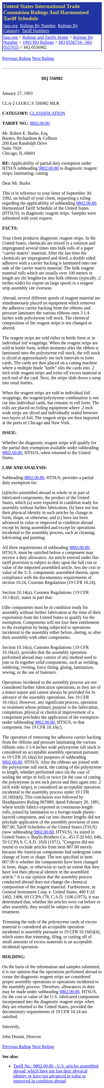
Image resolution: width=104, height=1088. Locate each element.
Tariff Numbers (35, 30)
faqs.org (10, 25)
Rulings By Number (38, 25)
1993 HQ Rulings (38, 42)
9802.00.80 (40, 123)
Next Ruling (43, 58)
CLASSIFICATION (47, 113)
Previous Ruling (16, 58)
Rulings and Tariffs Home (45, 37)
